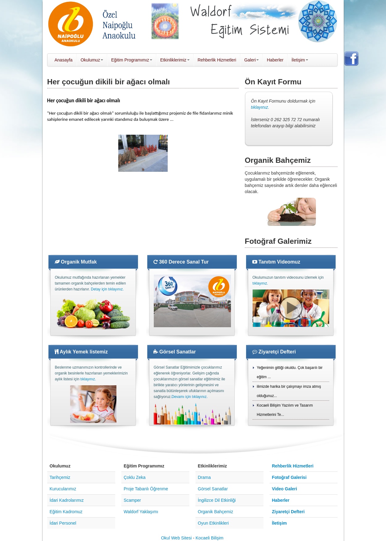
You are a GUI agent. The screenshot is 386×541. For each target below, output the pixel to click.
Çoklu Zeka (135, 477)
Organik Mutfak (76, 261)
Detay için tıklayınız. (107, 289)
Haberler (281, 500)
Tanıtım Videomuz (276, 261)
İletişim (279, 523)
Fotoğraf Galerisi (289, 477)
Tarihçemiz (60, 477)
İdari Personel (63, 523)
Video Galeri (284, 488)
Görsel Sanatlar (174, 351)
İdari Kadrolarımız (67, 500)
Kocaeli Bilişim (209, 537)
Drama (204, 477)
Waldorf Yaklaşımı (141, 511)
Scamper (132, 500)
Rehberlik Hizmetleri (293, 465)
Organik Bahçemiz (215, 511)
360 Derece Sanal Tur (181, 261)
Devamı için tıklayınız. (190, 397)
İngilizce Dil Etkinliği (217, 500)
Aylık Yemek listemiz (81, 351)
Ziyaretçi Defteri (274, 351)
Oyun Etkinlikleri (213, 523)
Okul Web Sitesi (176, 537)
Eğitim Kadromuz (66, 511)
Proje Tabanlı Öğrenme (146, 488)
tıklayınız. (260, 107)
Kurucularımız (63, 488)
